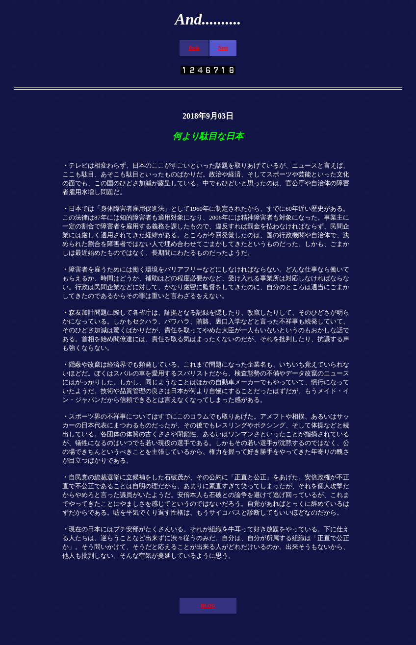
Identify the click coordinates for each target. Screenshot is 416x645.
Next (223, 47)
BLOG (208, 605)
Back (194, 47)
